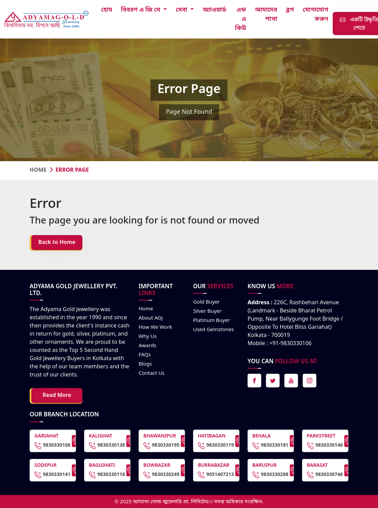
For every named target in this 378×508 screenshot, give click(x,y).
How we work (155, 327)
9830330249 (161, 475)
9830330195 (161, 445)
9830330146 (325, 445)
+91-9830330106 (290, 344)
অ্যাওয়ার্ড (214, 10)
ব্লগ (290, 10)
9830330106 (52, 445)
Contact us (151, 373)
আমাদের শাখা (266, 14)
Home (38, 170)
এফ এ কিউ (240, 19)
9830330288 (270, 475)
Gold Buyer (206, 302)
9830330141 (52, 475)
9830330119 (216, 445)
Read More (57, 395)
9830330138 (107, 445)
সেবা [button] (182, 10)
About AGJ (151, 318)
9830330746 (325, 475)
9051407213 (216, 475)
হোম (106, 10)
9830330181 (270, 445)
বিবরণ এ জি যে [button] (141, 10)
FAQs (145, 355)
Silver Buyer (207, 311)
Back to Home (57, 242)
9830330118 (107, 475)
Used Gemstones (213, 329)
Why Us (148, 336)
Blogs (145, 364)
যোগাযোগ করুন (315, 14)
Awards (147, 345)
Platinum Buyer (211, 320)
